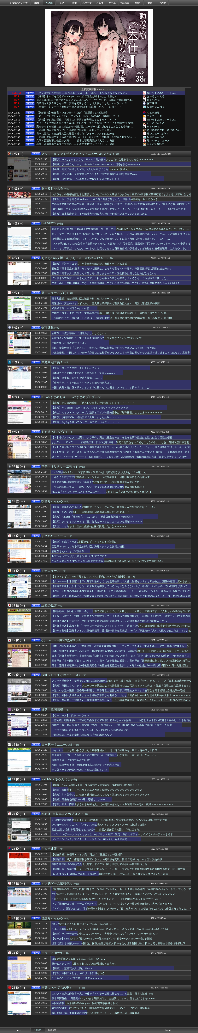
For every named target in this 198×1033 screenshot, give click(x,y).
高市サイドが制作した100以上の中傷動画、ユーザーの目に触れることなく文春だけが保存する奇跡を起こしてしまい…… (120, 229)
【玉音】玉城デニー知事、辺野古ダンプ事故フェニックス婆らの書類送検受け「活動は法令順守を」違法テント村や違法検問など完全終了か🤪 (121, 618)
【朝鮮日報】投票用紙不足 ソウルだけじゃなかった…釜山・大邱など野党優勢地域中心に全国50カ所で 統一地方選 (118, 869)
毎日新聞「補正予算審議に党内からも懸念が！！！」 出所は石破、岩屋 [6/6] (96, 1012)
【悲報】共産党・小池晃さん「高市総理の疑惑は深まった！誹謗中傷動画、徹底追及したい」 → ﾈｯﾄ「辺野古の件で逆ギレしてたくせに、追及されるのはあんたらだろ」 (121, 702)
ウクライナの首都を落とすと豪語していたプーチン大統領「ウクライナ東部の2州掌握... (85, 123)
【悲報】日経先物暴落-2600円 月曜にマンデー (78, 799)
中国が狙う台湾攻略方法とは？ (69, 342)
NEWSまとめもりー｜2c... (161, 92)
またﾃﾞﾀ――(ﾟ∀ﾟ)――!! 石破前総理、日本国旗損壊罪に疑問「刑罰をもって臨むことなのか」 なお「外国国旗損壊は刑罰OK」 (120, 444)
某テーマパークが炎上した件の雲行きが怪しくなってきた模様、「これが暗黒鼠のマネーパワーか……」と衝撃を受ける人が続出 (121, 235)
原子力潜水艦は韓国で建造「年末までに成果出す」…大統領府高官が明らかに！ (97, 482)
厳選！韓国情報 (52, 709)
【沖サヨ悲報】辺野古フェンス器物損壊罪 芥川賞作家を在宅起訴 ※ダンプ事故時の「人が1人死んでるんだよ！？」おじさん (121, 632)
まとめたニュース (53, 536)
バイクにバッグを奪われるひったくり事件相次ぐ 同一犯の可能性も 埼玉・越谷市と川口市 (104, 750)
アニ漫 (99, 3)
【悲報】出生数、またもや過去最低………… (77, 377)
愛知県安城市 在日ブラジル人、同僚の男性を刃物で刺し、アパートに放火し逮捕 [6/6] (101, 1008)
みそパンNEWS (155, 144)
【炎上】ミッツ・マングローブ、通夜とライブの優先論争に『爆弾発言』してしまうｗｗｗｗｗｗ (107, 412)
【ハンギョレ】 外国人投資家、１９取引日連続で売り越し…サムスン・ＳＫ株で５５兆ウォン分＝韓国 (110, 873)
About (168, 1030)
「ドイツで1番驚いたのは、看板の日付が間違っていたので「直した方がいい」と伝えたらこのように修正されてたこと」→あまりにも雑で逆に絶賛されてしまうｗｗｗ (121, 910)
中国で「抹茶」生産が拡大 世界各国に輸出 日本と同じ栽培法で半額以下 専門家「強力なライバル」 (111, 313)
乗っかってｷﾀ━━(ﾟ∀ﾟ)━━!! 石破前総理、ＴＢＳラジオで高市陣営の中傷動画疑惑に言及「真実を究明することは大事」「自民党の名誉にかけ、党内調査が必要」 (119, 458)
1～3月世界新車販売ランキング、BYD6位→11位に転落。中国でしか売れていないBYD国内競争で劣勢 (109, 819)
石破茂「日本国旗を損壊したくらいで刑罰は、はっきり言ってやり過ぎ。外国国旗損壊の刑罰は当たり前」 (112, 268)
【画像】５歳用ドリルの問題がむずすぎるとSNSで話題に (84, 541)
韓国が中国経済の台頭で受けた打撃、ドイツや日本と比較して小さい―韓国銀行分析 (99, 864)
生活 (137, 3)
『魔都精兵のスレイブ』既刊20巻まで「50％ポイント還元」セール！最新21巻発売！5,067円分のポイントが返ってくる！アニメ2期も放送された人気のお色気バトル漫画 (121, 891)
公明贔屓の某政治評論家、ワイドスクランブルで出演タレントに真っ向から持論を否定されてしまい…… (111, 238)
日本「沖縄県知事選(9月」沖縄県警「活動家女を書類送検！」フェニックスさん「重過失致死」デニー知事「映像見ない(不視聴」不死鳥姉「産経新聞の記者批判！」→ (121, 648)
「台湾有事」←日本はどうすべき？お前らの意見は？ (82, 382)
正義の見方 (49, 605)
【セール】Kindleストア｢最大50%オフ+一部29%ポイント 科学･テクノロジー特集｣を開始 (102, 938)
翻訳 (150, 3)
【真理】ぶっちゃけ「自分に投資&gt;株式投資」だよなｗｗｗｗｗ (89, 526)
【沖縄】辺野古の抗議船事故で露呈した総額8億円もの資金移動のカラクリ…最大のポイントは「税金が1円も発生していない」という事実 (121, 593)
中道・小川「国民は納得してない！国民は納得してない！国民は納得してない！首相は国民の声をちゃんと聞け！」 (117, 283)
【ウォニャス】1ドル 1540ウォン (70, 715)
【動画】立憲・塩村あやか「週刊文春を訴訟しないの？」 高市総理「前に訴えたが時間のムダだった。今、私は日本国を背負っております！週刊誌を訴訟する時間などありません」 (121, 597)
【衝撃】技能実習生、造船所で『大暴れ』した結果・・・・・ (87, 417)
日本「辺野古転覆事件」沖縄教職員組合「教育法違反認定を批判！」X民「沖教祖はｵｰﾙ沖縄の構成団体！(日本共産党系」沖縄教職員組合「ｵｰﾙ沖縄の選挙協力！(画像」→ (120, 667)
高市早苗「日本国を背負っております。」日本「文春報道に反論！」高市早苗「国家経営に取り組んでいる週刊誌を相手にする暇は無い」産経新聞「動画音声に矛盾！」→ (121, 662)
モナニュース (154, 116)
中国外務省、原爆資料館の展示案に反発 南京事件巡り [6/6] (85, 1003)
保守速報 (152, 103)
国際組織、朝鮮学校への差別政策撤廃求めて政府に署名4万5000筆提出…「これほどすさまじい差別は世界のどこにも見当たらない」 (121, 722)
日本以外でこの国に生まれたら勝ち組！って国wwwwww (84, 373)
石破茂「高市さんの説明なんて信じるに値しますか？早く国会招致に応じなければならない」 (104, 273)
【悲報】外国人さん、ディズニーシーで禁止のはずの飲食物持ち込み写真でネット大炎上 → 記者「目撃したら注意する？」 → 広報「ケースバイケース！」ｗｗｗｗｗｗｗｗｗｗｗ (121, 687)
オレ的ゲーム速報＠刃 (56, 883)
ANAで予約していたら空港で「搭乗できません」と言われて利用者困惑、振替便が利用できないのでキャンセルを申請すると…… (121, 245)
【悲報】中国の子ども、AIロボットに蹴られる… (79, 973)
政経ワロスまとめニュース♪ (60, 675)
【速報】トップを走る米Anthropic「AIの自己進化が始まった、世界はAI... (77, 96)
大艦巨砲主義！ (52, 362)
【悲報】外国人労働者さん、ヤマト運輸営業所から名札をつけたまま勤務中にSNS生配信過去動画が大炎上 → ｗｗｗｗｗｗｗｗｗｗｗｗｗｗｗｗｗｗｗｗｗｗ (121, 697)
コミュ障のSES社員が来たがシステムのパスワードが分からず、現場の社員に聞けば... (84, 100)
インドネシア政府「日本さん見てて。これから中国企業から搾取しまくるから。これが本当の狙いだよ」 (111, 278)
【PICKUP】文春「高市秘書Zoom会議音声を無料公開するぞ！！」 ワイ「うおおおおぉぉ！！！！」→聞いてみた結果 (119, 208)
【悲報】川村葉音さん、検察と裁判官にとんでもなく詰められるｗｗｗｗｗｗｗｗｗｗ (101, 794)
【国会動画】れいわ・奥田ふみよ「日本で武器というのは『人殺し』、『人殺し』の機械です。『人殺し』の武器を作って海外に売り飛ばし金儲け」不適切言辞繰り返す (121, 613)
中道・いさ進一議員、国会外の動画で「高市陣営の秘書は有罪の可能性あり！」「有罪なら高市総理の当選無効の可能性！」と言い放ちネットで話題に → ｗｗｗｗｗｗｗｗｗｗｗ (118, 692)
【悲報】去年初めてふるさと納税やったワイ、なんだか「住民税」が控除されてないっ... (86, 137)
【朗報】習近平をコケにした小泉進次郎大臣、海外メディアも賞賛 (74, 130)
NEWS (49, 3)
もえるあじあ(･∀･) (54, 431)
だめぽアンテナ (19, 3)
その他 (162, 3)
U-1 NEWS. (153, 99)
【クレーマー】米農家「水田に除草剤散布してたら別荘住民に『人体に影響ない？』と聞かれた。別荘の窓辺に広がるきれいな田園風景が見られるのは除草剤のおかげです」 (121, 583)
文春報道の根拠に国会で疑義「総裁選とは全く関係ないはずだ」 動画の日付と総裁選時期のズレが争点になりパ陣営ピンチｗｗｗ (121, 206)
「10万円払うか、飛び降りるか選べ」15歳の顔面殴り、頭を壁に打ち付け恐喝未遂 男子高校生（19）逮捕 (112, 318)
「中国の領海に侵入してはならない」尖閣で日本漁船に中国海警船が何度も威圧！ (98, 486)
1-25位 (37, 1030)
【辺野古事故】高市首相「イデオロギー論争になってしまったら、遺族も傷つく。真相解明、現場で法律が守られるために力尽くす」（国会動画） (121, 627)
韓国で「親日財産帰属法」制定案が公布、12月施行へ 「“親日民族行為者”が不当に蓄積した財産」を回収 (112, 725)
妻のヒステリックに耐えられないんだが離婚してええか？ (84, 963)
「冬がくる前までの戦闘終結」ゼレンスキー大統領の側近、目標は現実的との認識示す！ (102, 477)
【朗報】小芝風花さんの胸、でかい (72, 968)
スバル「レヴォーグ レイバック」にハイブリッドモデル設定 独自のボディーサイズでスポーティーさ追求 (112, 834)
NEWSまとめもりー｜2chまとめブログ (68, 397)
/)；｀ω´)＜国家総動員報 (58, 640)
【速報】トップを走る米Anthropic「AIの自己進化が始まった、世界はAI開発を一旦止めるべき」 (106, 199)
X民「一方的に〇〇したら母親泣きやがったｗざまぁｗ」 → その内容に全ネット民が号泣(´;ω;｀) (106, 898)
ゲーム (112, 3)
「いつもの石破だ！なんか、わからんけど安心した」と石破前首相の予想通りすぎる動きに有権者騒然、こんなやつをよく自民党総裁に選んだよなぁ (121, 250)
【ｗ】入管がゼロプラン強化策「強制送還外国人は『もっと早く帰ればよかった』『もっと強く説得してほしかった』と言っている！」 (121, 449)
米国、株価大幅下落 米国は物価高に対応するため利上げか (85, 764)
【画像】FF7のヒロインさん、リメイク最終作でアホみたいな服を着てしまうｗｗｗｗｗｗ (103, 159)
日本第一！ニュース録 (56, 744)
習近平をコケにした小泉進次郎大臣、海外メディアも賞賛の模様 (88, 546)
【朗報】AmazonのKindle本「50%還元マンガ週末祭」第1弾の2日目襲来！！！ (96, 785)
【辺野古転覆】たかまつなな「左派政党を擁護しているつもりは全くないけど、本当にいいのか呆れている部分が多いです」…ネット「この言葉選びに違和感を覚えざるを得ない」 (119, 588)
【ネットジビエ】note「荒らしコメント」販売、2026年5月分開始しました (78, 116)
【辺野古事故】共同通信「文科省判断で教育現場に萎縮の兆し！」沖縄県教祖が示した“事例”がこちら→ (111, 620)
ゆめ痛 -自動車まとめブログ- (61, 813)
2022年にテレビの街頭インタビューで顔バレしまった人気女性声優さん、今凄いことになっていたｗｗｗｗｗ (113, 894)
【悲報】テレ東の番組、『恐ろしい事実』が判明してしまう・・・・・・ (77, 120)
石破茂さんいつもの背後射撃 (68, 551)
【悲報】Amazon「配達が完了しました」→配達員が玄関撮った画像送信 (92, 516)
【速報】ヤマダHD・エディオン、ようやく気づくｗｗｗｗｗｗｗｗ (90, 407)
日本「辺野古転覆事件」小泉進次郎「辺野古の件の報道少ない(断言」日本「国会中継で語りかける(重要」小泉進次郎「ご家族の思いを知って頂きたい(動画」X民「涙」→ (120, 657)
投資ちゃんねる (156, 106)
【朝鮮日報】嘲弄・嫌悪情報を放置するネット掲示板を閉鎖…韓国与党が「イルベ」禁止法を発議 (107, 859)
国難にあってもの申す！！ (60, 987)
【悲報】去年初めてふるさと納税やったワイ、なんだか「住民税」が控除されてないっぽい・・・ (107, 507)
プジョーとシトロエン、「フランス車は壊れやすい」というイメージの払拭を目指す (99, 824)
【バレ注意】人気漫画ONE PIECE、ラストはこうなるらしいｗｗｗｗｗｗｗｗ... (81, 93)
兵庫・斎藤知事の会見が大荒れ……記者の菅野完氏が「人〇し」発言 (75, 141)
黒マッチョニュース (158, 140)
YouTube (124, 3)
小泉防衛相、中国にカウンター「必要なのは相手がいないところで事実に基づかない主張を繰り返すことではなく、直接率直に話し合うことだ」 (121, 354)
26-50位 (52, 1030)
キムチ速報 (153, 112)
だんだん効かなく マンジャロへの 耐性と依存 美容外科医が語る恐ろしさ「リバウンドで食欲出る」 (108, 561)
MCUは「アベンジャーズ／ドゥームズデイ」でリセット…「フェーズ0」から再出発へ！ (102, 491)
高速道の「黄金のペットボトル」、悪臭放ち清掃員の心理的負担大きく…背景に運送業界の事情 (106, 303)
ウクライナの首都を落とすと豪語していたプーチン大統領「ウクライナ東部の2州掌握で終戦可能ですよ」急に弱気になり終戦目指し (121, 196)
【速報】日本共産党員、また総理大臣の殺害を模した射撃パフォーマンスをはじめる (99, 213)
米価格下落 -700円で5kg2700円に (71, 308)
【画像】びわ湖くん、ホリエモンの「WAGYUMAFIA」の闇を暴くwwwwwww (96, 164)
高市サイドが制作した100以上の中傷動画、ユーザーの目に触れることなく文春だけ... (84, 127)
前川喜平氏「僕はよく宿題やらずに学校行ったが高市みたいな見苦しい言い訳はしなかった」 (104, 755)
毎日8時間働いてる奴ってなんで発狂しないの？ (79, 958)
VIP (62, 3)
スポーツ (87, 3)
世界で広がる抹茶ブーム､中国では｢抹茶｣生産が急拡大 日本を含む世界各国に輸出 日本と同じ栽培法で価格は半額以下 (118, 943)
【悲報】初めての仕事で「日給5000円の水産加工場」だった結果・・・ (92, 511)
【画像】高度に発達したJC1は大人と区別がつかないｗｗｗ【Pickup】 (91, 169)
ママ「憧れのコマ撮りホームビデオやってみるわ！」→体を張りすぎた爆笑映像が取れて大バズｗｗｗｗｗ (112, 903)
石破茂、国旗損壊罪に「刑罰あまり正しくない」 (79, 333)
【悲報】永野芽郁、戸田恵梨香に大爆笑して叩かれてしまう (85, 178)
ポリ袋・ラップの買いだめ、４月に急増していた (79, 769)
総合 (36, 3)
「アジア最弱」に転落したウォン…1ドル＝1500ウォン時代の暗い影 (90, 730)
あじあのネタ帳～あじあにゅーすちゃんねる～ (73, 258)
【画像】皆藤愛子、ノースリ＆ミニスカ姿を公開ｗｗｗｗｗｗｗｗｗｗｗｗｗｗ (97, 789)
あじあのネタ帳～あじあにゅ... (164, 130)
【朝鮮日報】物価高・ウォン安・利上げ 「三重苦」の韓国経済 (71, 113)
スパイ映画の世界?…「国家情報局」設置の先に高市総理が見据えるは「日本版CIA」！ (101, 472)
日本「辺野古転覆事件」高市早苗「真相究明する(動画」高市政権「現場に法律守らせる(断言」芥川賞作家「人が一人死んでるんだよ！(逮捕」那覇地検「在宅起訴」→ (120, 652)
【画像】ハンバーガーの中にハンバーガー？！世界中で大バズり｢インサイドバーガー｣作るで (104, 933)
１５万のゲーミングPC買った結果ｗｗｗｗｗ (77, 978)
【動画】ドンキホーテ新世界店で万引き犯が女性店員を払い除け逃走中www (95, 174)
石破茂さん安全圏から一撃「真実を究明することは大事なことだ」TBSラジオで (81, 103)
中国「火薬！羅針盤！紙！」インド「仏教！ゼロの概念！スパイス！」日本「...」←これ (102, 387)
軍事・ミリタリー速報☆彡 (60, 466)
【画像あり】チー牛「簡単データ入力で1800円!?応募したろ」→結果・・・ (78, 107)
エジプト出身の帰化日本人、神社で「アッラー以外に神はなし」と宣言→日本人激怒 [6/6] (102, 993)
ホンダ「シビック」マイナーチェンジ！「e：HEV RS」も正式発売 (89, 839)
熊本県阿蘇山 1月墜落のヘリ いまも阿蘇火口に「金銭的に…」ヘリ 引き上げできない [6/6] (103, 998)
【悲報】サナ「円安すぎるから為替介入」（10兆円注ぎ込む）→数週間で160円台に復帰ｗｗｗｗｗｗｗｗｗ (113, 804)
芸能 (74, 3)
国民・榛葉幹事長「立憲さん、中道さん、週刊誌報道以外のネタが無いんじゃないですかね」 (104, 347)
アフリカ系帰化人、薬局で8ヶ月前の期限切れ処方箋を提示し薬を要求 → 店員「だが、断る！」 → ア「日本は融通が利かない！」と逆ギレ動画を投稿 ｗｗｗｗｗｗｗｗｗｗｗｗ (121, 682)
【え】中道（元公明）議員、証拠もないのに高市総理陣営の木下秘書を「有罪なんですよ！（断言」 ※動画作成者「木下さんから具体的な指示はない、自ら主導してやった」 (121, 454)
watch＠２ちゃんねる (55, 779)
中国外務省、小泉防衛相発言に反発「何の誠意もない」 (83, 734)
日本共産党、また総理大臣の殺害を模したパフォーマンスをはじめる (75, 134)
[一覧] (116, 154)
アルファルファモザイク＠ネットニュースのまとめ (77, 153)
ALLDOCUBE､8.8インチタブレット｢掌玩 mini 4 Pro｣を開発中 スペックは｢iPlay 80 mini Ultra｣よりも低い (111, 928)
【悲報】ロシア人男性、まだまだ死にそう (75, 368)
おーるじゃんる (156, 96)
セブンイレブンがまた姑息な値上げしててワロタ (79, 556)
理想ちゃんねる (52, 918)
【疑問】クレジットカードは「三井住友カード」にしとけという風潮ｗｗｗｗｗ (97, 521)
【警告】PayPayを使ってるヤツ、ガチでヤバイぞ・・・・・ (86, 422)
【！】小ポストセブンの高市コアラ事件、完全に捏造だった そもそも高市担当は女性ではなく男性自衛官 (112, 437)
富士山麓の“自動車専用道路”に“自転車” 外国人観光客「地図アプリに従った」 (97, 829)
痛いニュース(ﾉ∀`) (157, 133)
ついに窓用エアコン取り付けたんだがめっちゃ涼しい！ (83, 924)
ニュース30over (51, 953)
